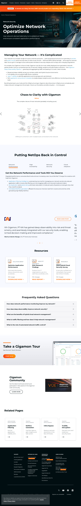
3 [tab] (43, 244)
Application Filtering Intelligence (19, 181)
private (74, 58)
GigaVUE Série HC (46, 473)
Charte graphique (18, 459)
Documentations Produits (32, 466)
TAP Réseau (44, 475)
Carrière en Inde (18, 464)
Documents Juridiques (19, 469)
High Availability (33, 165)
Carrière (16, 462)
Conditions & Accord (13, 494)
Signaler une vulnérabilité (58, 494)
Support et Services (32, 475)
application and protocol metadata (21, 78)
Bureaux (16, 474)
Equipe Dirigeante (18, 467)
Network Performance (13, 165)
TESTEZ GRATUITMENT (69, 2)
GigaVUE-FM (45, 468)
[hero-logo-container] (5, 2)
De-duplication (13, 185)
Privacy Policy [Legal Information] (11, 501)
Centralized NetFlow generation (18, 189)
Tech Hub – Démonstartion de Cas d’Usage (61, 468)
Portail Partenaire (32, 463)
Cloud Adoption (67, 165)
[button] (11, 3)
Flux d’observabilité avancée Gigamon (46, 462)
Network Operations (10, 15)
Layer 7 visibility (12, 76)
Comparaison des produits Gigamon (60, 464)
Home (2, 15)
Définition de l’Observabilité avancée (61, 458)
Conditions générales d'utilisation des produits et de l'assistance (33, 471)
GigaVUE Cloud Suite (47, 465)
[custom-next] (80, 113)
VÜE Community (32, 457)
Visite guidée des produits (46, 459)
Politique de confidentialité (26, 494)
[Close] (47, 496)
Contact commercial (33, 460)
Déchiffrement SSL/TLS (47, 478)
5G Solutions (45, 480)
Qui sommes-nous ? (19, 457)
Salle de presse (17, 471)
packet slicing (25, 185)
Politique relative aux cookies (43, 494)
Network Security (49, 165)
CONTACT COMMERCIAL (77, 2)
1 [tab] (38, 244)
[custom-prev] (1, 113)
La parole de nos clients (19, 476)
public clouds (11, 60)
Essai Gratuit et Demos (61, 460)
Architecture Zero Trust (61, 472)
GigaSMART (44, 470)
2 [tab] (40, 244)
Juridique (69, 494)
